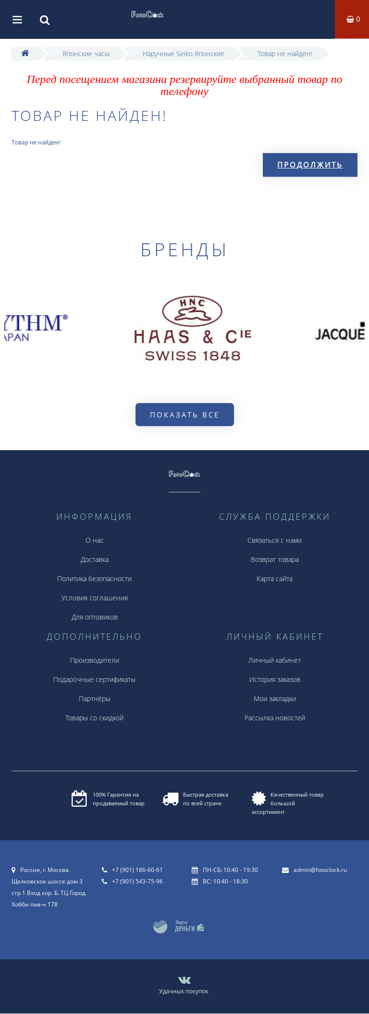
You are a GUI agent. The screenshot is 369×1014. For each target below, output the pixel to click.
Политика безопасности (94, 578)
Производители (94, 660)
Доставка (95, 559)
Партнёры (95, 698)
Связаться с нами (274, 540)
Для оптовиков (95, 616)
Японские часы (86, 53)
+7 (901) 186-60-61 (137, 870)
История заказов (274, 679)
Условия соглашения (95, 597)
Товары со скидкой (94, 717)
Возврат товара (275, 559)
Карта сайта (275, 578)
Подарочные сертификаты (94, 679)
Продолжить (310, 164)
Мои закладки (275, 698)
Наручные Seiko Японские (183, 53)
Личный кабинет (274, 660)
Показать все (185, 414)
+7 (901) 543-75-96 (137, 881)
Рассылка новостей (275, 717)
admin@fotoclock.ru (320, 870)
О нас (95, 540)
